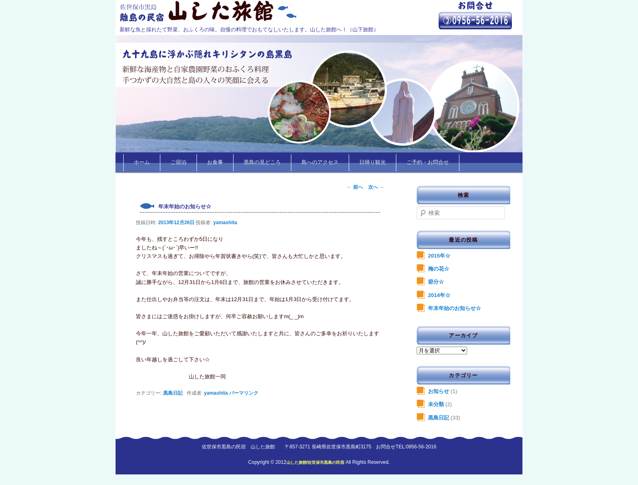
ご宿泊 (178, 162)
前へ (355, 187)
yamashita (225, 222)
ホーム (142, 162)
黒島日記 (173, 393)
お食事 (215, 162)
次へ (376, 187)
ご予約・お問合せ (427, 162)
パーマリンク (243, 393)
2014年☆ (439, 295)
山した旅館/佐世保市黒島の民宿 (316, 462)
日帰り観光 (372, 162)
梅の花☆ (438, 269)
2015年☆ (439, 256)
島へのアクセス (320, 162)
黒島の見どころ (262, 162)
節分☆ (436, 282)
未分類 (436, 404)
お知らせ (438, 391)
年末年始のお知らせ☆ (454, 308)
